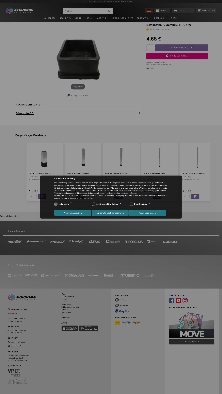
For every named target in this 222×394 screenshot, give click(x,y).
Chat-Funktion (140, 204)
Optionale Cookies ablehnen (110, 213)
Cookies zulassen (147, 213)
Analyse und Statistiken (107, 204)
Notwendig (64, 204)
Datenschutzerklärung (106, 193)
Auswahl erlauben (73, 213)
